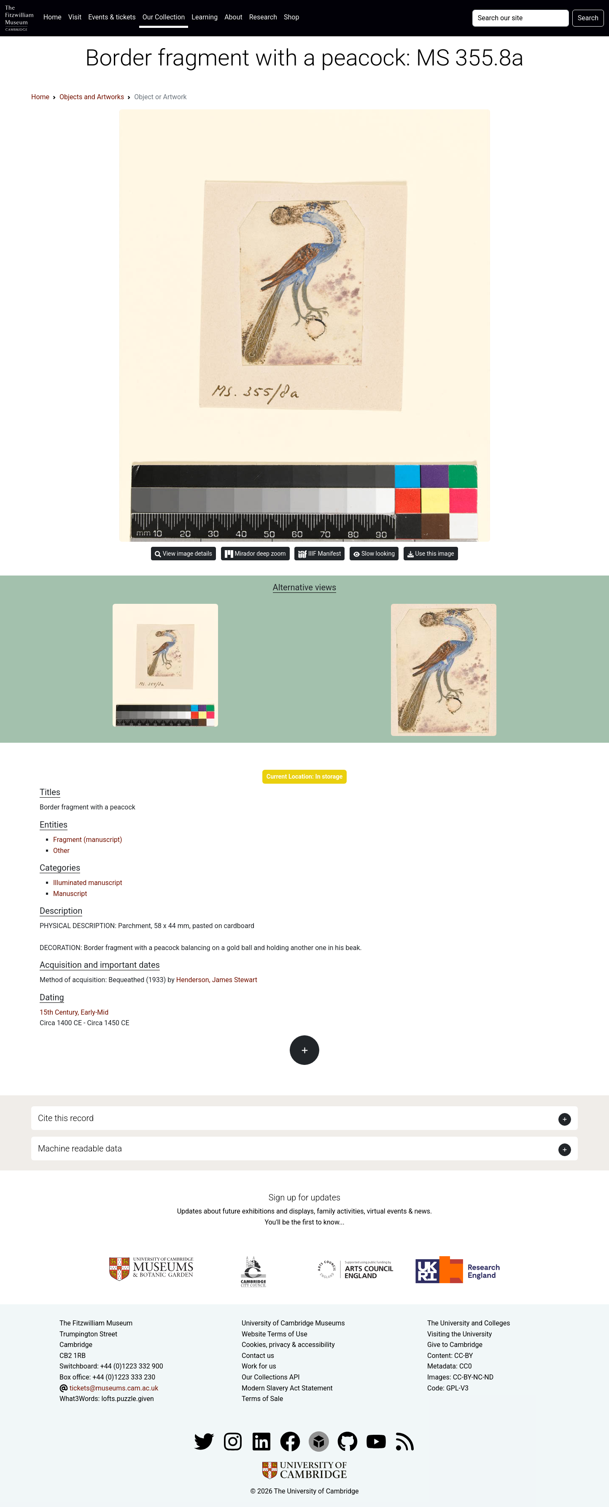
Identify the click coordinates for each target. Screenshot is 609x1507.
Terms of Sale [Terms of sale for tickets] (262, 1399)
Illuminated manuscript (87, 883)
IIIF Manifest (319, 554)
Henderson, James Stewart (216, 980)
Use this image (430, 553)
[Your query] (520, 18)
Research (263, 17)
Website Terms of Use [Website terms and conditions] (274, 1334)
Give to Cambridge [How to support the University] (454, 1345)
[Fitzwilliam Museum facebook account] (262, 1441)
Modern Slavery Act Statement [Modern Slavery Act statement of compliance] (287, 1388)
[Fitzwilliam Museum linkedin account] (291, 1441)
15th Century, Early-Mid (74, 1012)
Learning (204, 17)
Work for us (259, 1366)
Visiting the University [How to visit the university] (459, 1334)
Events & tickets (112, 17)
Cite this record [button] (66, 1118)
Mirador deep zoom (255, 554)
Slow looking (374, 553)
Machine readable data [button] (80, 1148)
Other (61, 851)
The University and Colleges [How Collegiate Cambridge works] (468, 1323)
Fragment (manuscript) (87, 840)
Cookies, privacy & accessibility (288, 1345)
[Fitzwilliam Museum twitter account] (205, 1441)
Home (54, 16)
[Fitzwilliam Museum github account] (348, 1441)
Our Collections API (271, 1377)
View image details (183, 553)
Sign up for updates (304, 1197)
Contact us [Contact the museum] (258, 1356)
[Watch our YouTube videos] (377, 1441)
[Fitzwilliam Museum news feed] (404, 1441)
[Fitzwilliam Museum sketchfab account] (319, 1441)
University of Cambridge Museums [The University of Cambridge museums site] (293, 1323)
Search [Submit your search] (588, 18)
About (233, 17)
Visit (74, 17)
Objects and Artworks (91, 97)
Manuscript (70, 894)
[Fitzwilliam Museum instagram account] (233, 1441)
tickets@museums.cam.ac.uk (114, 1388)
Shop (291, 17)
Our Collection (164, 17)
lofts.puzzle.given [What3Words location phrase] (127, 1399)
